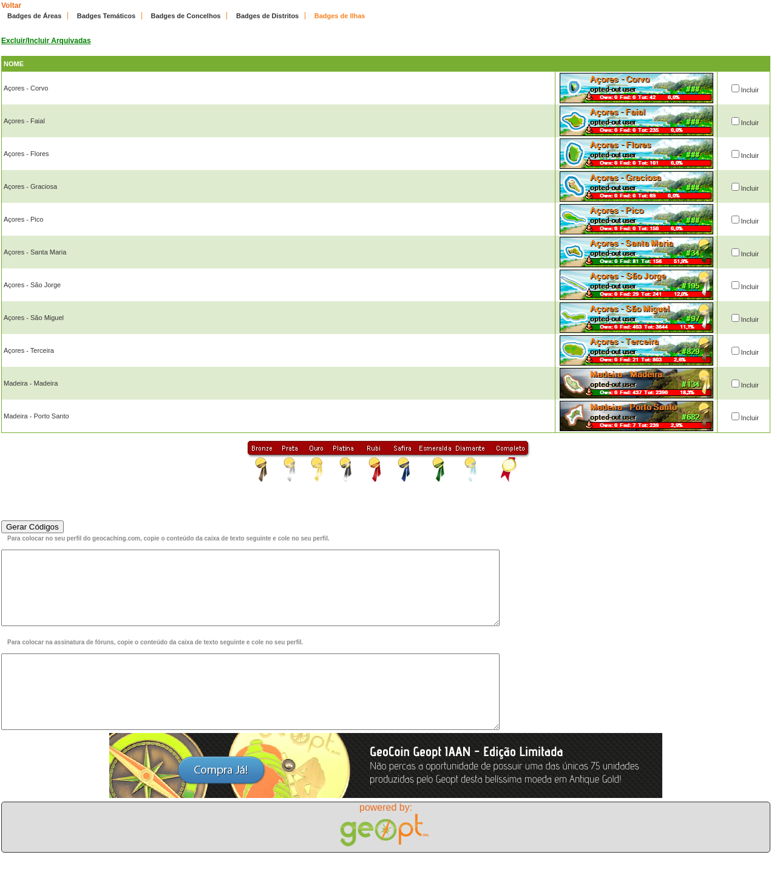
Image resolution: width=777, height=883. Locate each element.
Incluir (750, 90)
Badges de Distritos (267, 15)
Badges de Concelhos (186, 15)
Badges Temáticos (106, 15)
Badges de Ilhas (339, 15)
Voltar (11, 5)
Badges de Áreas (34, 15)
